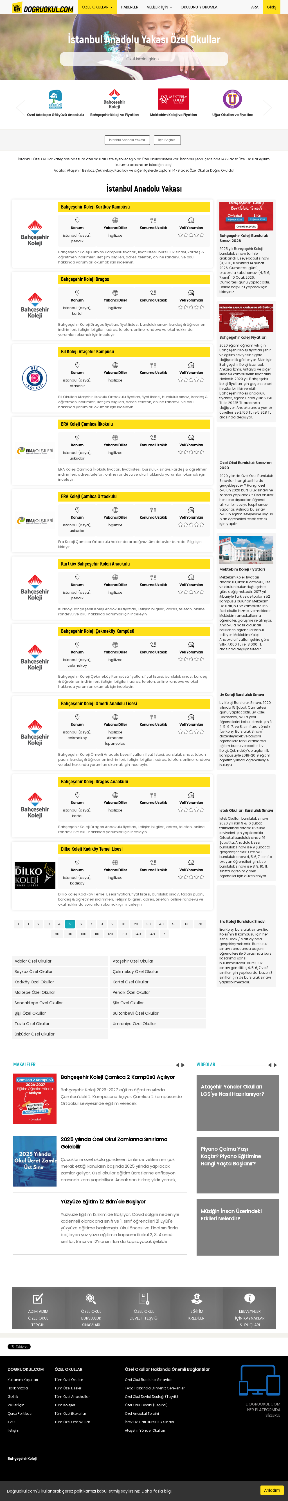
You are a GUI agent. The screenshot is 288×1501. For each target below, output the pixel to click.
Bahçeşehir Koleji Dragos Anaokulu (94, 781)
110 (97, 934)
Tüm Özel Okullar (69, 1379)
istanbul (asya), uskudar (77, 455)
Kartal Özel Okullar (130, 982)
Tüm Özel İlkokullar (70, 1413)
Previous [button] (20, 108)
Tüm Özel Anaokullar (72, 1396)
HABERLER (129, 7)
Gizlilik (13, 1396)
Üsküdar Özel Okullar (35, 1034)
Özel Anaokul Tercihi (142, 1413)
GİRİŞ (271, 7)
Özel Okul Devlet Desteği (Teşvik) (151, 1396)
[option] (55, 106)
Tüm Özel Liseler (68, 1388)
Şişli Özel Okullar (30, 1013)
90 (70, 934)
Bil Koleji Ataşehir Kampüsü (87, 351)
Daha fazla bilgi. (157, 1491)
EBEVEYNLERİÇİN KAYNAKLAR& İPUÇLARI (250, 1310)
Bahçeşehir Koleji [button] (22, 1458)
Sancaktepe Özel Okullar (39, 1003)
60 (187, 924)
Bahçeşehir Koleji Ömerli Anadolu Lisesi (99, 703)
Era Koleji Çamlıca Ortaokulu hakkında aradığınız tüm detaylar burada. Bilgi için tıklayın (130, 544)
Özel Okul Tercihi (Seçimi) (146, 1405)
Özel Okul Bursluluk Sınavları (148, 1379)
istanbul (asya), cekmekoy (77, 662)
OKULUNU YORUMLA (199, 7)
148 (152, 934)
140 (138, 934)
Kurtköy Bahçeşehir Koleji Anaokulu (95, 564)
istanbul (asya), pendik (77, 238)
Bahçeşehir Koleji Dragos (85, 279)
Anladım (272, 1490)
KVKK (12, 1422)
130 (124, 934)
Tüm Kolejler (65, 1405)
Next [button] (267, 108)
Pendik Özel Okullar (131, 992)
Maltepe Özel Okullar (35, 992)
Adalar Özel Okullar (33, 961)
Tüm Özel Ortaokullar (72, 1422)
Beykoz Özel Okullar (34, 971)
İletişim (13, 1430)
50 (174, 924)
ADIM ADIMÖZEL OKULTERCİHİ (38, 1310)
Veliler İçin (16, 1405)
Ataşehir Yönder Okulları (145, 1430)
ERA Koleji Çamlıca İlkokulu (87, 424)
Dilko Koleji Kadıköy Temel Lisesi (92, 849)
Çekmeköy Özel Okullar (135, 971)
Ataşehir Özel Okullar (133, 961)
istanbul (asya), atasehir (77, 383)
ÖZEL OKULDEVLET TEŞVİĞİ (144, 1306)
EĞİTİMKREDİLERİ (196, 1306)
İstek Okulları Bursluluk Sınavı (149, 1422)
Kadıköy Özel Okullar (34, 982)
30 (149, 924)
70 (200, 924)
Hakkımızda (18, 1388)
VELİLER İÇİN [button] (159, 7)
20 (136, 924)
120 (110, 934)
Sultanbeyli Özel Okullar (136, 1013)
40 (161, 924)
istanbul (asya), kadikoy (77, 880)
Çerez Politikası (20, 1413)
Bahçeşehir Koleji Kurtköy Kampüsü (95, 207)
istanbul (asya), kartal (77, 310)
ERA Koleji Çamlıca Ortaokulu (89, 496)
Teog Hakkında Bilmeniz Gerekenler (154, 1388)
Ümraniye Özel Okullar (134, 1023)
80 (57, 934)
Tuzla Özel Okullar (32, 1023)
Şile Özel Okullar (128, 1003)
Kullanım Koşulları (23, 1379)
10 (123, 924)
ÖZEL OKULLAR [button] (97, 7)
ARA (254, 7)
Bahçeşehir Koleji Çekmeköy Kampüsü (97, 631)
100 (83, 934)
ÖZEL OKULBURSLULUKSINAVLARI (91, 1310)
